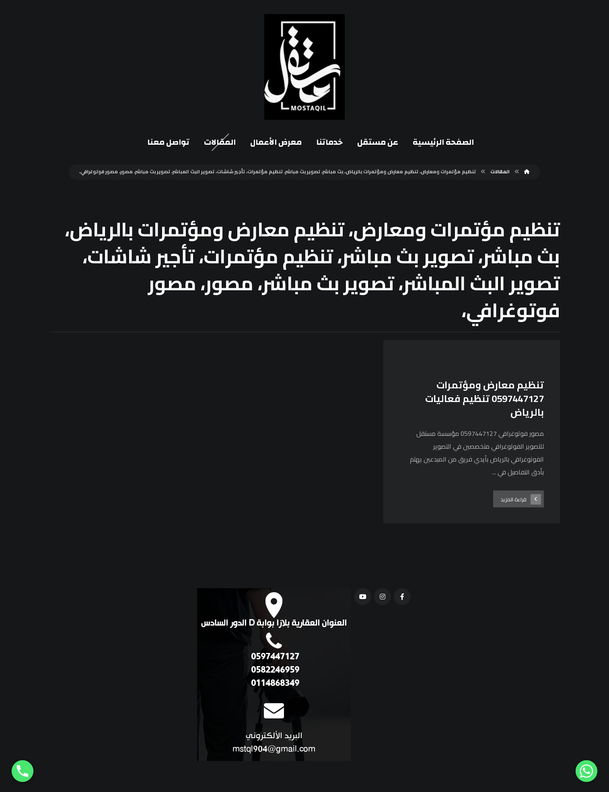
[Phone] (22, 771)
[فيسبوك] (401, 597)
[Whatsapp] (586, 771)
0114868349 (275, 684)
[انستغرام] (381, 597)
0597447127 (275, 657)
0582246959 (275, 670)
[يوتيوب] (362, 597)
